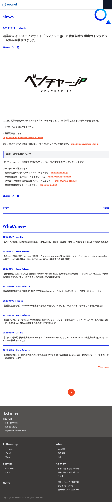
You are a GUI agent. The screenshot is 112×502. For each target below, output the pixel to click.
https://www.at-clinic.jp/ (66, 181)
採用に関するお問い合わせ (68, 472)
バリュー (8, 457)
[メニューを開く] (107, 4)
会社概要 (61, 449)
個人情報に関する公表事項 (68, 490)
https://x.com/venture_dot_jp (84, 144)
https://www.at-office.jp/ (59, 177)
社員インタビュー (12, 427)
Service (8, 463)
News (6, 483)
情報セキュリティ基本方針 (68, 482)
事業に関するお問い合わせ (68, 469)
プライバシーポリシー (66, 486)
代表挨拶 (61, 453)
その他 (60, 476)
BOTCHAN (9, 469)
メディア (8, 472)
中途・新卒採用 (11, 423)
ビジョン (8, 453)
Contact (61, 463)
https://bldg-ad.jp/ (48, 185)
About (60, 444)
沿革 (59, 457)
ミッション (9, 449)
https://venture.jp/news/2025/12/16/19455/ (23, 137)
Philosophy (10, 444)
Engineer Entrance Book (15, 430)
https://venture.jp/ (59, 172)
